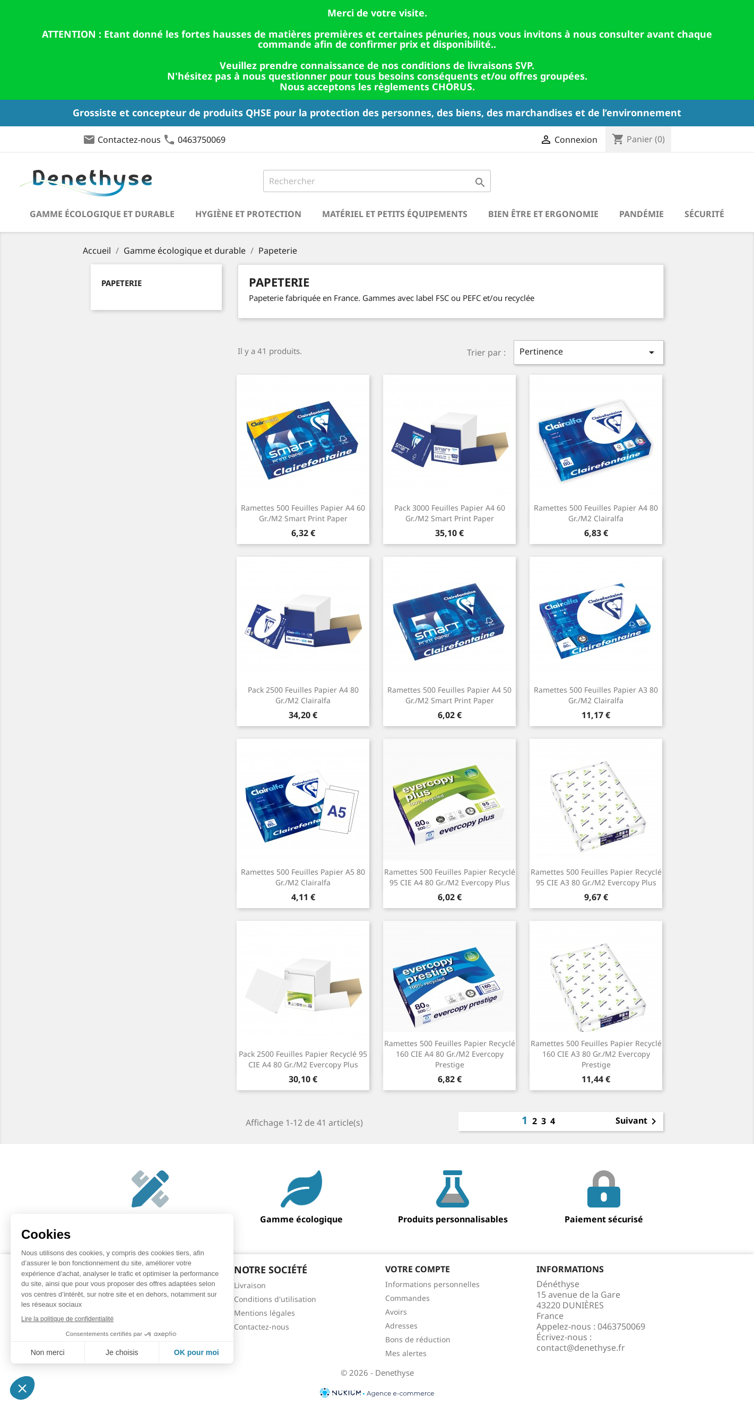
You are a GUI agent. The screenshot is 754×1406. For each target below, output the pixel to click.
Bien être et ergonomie (543, 214)
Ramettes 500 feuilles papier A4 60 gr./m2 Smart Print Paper (303, 513)
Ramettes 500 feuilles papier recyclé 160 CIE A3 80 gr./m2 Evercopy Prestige (596, 1053)
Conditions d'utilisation (275, 1299)
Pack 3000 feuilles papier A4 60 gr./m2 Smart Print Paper (449, 513)
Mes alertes (406, 1353)
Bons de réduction (417, 1339)
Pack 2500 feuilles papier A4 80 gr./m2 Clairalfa (303, 695)
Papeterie (121, 283)
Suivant (638, 1121)
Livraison (250, 1285)
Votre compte (417, 1269)
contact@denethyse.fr (580, 1347)
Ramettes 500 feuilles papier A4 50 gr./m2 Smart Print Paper (449, 695)
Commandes (407, 1298)
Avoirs (396, 1312)
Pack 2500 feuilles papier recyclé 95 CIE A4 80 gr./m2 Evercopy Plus (303, 1059)
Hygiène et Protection (248, 214)
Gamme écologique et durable (102, 214)
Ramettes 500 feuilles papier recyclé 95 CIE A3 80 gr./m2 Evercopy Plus (596, 877)
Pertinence (588, 352)
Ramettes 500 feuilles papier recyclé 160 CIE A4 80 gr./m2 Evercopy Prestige (449, 1053)
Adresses (401, 1326)
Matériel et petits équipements (394, 214)
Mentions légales (264, 1313)
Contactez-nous (129, 139)
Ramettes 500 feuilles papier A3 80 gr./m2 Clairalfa (596, 695)
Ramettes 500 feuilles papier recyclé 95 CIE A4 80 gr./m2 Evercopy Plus (449, 877)
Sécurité (704, 214)
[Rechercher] (377, 181)
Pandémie (641, 214)
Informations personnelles (432, 1284)
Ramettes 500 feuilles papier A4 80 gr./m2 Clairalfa (596, 513)
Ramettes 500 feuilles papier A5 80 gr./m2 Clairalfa (303, 877)
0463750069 (202, 139)
